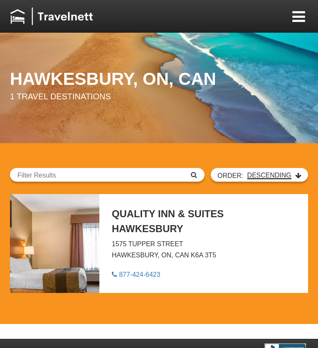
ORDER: (259, 175)
